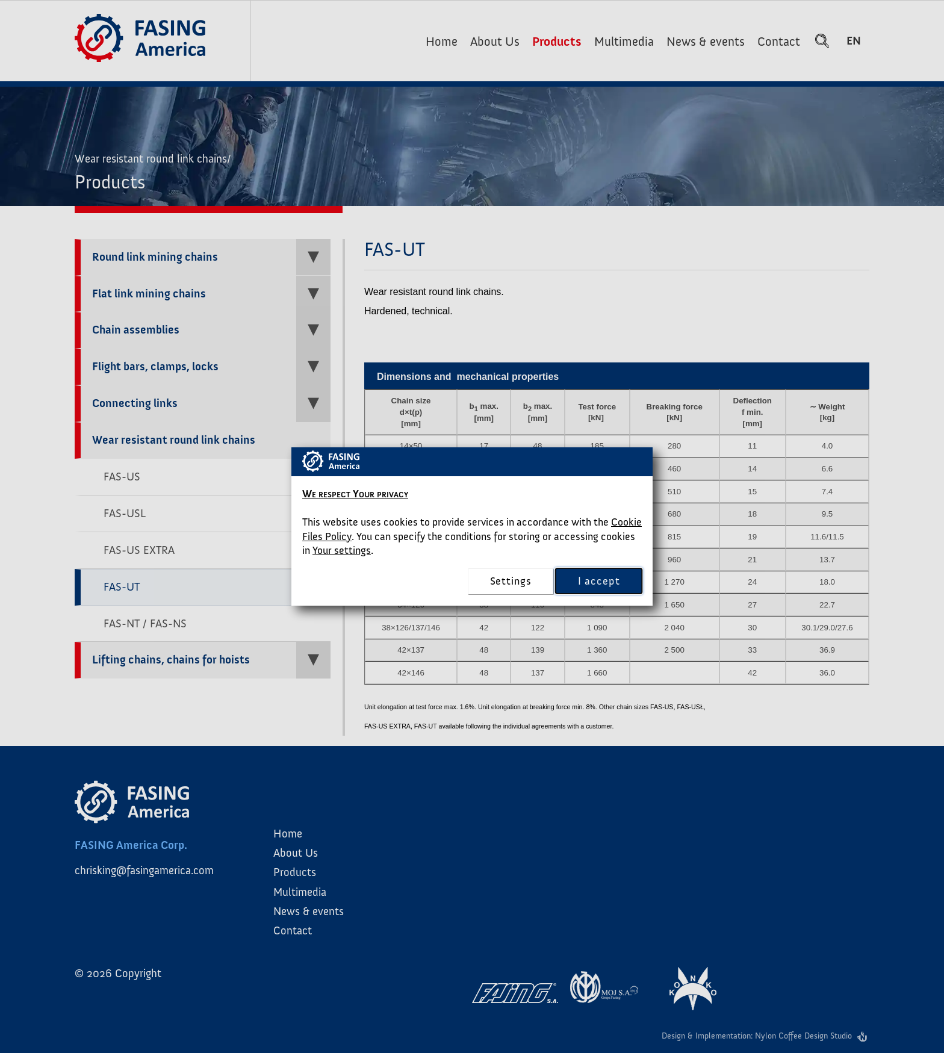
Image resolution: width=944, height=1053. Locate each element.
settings (511, 581)
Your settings (341, 550)
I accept (598, 581)
